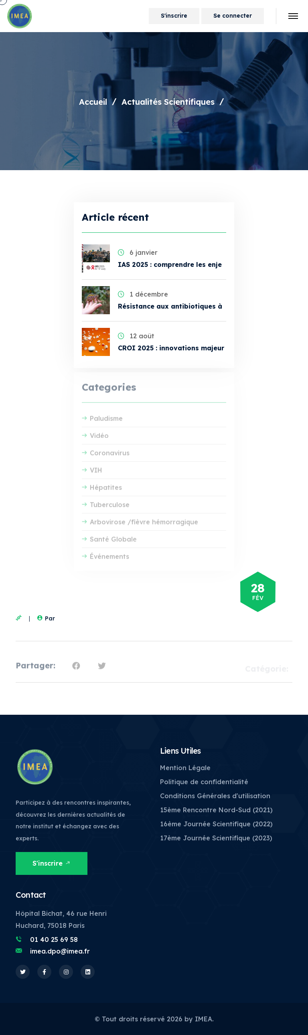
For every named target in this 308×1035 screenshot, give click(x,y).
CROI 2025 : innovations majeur (171, 348)
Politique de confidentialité (204, 782)
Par (45, 618)
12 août (136, 336)
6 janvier (138, 252)
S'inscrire (174, 15)
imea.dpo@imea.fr (60, 951)
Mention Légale (185, 768)
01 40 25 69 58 (54, 939)
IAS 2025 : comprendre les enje (170, 264)
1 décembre (143, 294)
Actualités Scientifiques (168, 102)
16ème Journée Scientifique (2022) (216, 824)
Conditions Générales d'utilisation (215, 796)
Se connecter (232, 15)
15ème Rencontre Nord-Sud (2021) (216, 810)
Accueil (93, 102)
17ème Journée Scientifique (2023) (216, 838)
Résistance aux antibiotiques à (170, 306)
